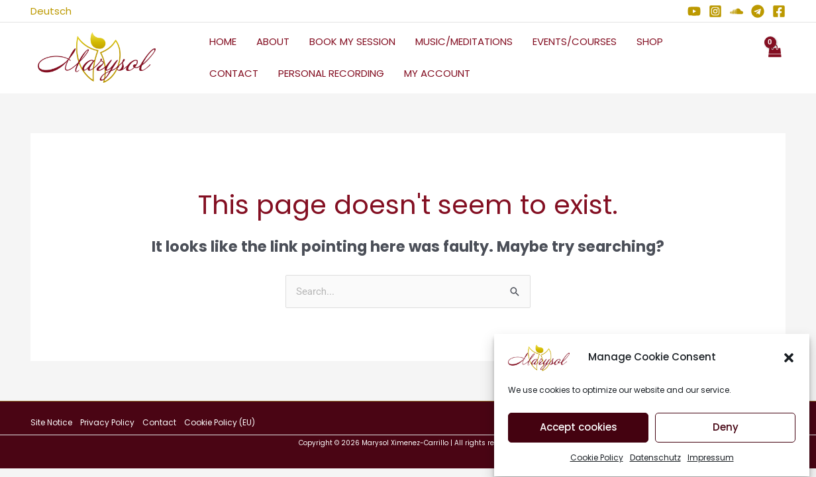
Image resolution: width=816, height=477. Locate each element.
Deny (726, 434)
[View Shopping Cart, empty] (774, 58)
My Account (437, 73)
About (272, 41)
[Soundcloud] (736, 11)
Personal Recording (331, 73)
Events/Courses (575, 41)
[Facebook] (779, 11)
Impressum (711, 463)
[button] (788, 363)
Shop (650, 41)
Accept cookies (578, 434)
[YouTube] (694, 11)
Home (222, 41)
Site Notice (51, 422)
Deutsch (51, 11)
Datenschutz (655, 463)
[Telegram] (757, 11)
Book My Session (352, 41)
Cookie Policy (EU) (219, 422)
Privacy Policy (107, 422)
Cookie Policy (596, 463)
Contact (233, 73)
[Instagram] (715, 11)
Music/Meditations (464, 41)
